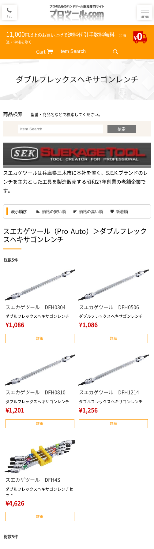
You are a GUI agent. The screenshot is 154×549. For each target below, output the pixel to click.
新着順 (122, 211)
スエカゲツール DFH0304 (36, 307)
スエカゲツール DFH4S (33, 479)
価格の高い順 (91, 211)
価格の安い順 (54, 211)
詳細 (39, 338)
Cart (41, 51)
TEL (9, 16)
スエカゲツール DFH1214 (109, 392)
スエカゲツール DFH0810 (36, 392)
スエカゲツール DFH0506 (109, 307)
